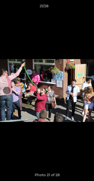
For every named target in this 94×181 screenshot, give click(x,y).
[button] (76, 7)
